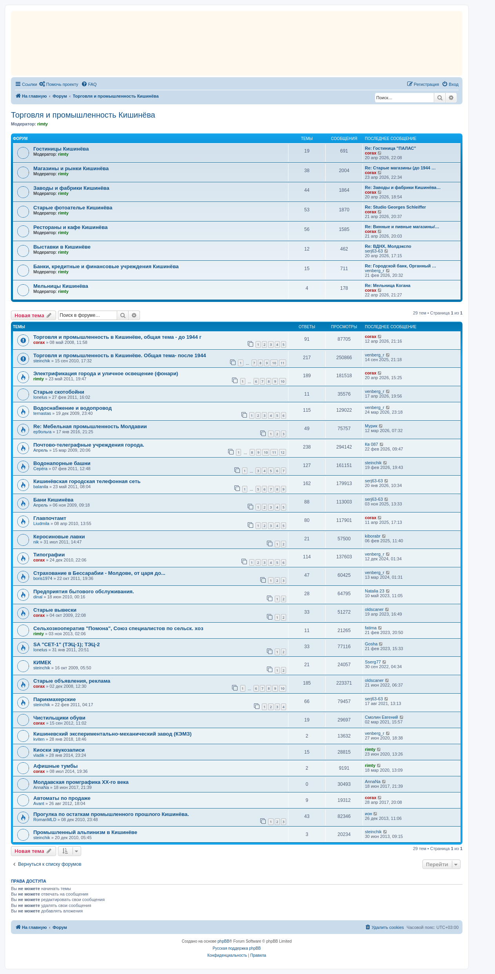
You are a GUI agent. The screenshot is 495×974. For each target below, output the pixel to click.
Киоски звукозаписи (59, 750)
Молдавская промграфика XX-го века (81, 782)
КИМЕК (42, 662)
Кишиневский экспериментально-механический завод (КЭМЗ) (112, 734)
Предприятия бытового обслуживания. (83, 591)
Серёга (40, 468)
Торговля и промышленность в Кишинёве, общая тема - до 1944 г (117, 337)
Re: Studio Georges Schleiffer (395, 207)
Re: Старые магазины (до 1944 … (400, 167)
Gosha (371, 643)
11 (283, 362)
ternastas (42, 413)
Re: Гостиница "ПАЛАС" (390, 148)
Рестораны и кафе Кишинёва (70, 227)
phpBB (223, 941)
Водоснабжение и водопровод (72, 408)
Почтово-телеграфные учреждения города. (88, 445)
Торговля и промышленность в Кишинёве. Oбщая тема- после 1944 (119, 355)
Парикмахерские (54, 699)
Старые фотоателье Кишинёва (72, 208)
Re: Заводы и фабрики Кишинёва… (403, 187)
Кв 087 (371, 444)
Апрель (40, 450)
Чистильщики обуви (59, 718)
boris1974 (42, 578)
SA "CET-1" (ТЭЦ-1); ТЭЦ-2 (66, 644)
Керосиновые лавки (59, 537)
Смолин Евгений (381, 717)
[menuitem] (58, 84)
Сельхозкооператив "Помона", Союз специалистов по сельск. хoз (118, 628)
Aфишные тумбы (55, 766)
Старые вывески (54, 610)
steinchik (41, 360)
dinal (37, 596)
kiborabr (373, 536)
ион (368, 813)
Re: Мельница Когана (387, 285)
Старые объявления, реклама (71, 681)
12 (283, 452)
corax (370, 153)
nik (36, 542)
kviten (39, 739)
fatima (371, 627)
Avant (38, 803)
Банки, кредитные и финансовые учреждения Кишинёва (106, 266)
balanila (40, 486)
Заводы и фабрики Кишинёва (71, 188)
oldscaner (374, 609)
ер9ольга (42, 431)
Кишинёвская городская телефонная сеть (87, 481)
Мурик (371, 425)
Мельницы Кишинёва (60, 286)
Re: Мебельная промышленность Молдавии (90, 426)
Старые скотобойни (58, 392)
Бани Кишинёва (53, 500)
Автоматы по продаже (62, 798)
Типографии (49, 555)
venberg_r (374, 270)
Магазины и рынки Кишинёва (71, 168)
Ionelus (40, 397)
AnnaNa (41, 787)
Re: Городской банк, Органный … (400, 265)
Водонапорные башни (62, 463)
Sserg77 (373, 662)
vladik (38, 755)
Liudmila (41, 523)
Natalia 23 (374, 591)
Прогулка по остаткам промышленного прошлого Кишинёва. (111, 814)
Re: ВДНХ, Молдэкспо (388, 246)
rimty (42, 124)
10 (274, 362)
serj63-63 (374, 251)
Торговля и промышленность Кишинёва (83, 115)
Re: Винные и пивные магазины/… (402, 226)
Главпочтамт (49, 518)
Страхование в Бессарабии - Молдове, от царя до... (99, 573)
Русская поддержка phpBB (236, 948)
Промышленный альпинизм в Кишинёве (85, 832)
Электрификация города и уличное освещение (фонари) (105, 373)
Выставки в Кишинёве (62, 247)
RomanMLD (44, 819)
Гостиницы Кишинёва (61, 149)
